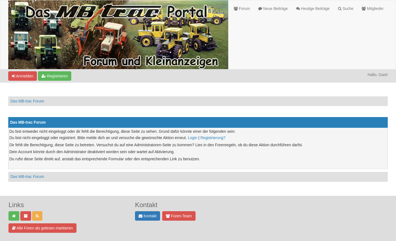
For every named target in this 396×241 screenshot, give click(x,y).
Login (192, 138)
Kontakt (147, 216)
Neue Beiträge (273, 8)
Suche (346, 8)
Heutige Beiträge (313, 8)
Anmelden (22, 76)
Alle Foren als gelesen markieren (42, 228)
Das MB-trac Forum (27, 101)
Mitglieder (373, 8)
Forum (242, 8)
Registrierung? (213, 138)
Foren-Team (179, 216)
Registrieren (55, 76)
